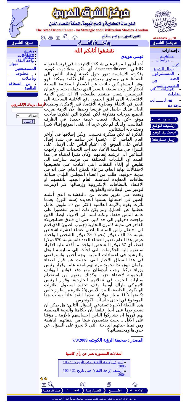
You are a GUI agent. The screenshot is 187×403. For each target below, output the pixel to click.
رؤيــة (29, 51)
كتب (175, 65)
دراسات (162, 60)
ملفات (28, 57)
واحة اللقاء (25, 60)
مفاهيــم (167, 56)
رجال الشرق (163, 69)
